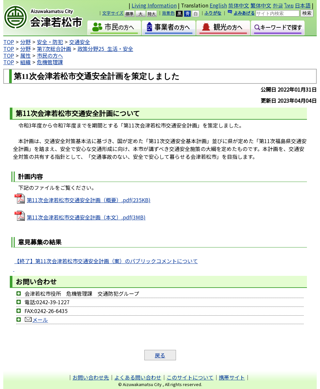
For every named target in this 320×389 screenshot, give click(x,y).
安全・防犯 (50, 42)
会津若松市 (48, 18)
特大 (154, 13)
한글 (278, 5)
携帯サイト (232, 377)
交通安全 (79, 42)
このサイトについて (190, 377)
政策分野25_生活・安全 (105, 48)
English (218, 5)
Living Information (154, 5)
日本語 (303, 5)
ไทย (289, 5)
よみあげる (244, 13)
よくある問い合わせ (137, 377)
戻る (160, 355)
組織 (25, 62)
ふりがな (212, 13)
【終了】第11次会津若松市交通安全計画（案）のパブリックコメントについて (106, 261)
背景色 (168, 13)
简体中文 (238, 5)
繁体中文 (260, 5)
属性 (25, 55)
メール (36, 319)
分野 (25, 42)
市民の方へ (50, 55)
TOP (8, 42)
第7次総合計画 (54, 48)
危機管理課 (50, 62)
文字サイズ (112, 13)
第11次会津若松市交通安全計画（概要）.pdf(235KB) (89, 200)
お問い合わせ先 (90, 377)
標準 (132, 13)
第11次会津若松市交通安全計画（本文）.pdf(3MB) (86, 217)
